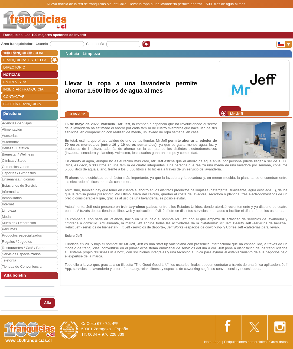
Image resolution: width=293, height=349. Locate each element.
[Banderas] (284, 44)
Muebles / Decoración (19, 223)
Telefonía (9, 260)
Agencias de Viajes (17, 123)
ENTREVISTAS (15, 82)
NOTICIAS (11, 75)
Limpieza (9, 210)
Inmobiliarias (12, 198)
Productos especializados (22, 235)
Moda (6, 217)
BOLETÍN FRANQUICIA (22, 104)
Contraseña (95, 44)
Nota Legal (212, 342)
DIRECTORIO (14, 67)
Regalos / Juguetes (17, 242)
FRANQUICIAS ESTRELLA (24, 60)
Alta (47, 302)
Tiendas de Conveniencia (21, 266)
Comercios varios (15, 167)
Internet (8, 204)
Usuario (42, 44)
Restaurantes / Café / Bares (23, 248)
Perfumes (9, 229)
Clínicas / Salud (14, 161)
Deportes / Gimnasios (19, 173)
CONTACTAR (14, 97)
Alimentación (12, 129)
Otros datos (278, 342)
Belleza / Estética (15, 148)
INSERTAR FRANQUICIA (23, 89)
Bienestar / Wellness (18, 154)
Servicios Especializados (21, 254)
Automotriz (10, 142)
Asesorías (10, 136)
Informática (10, 192)
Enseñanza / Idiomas (18, 179)
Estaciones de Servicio (20, 185)
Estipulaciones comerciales (245, 342)
